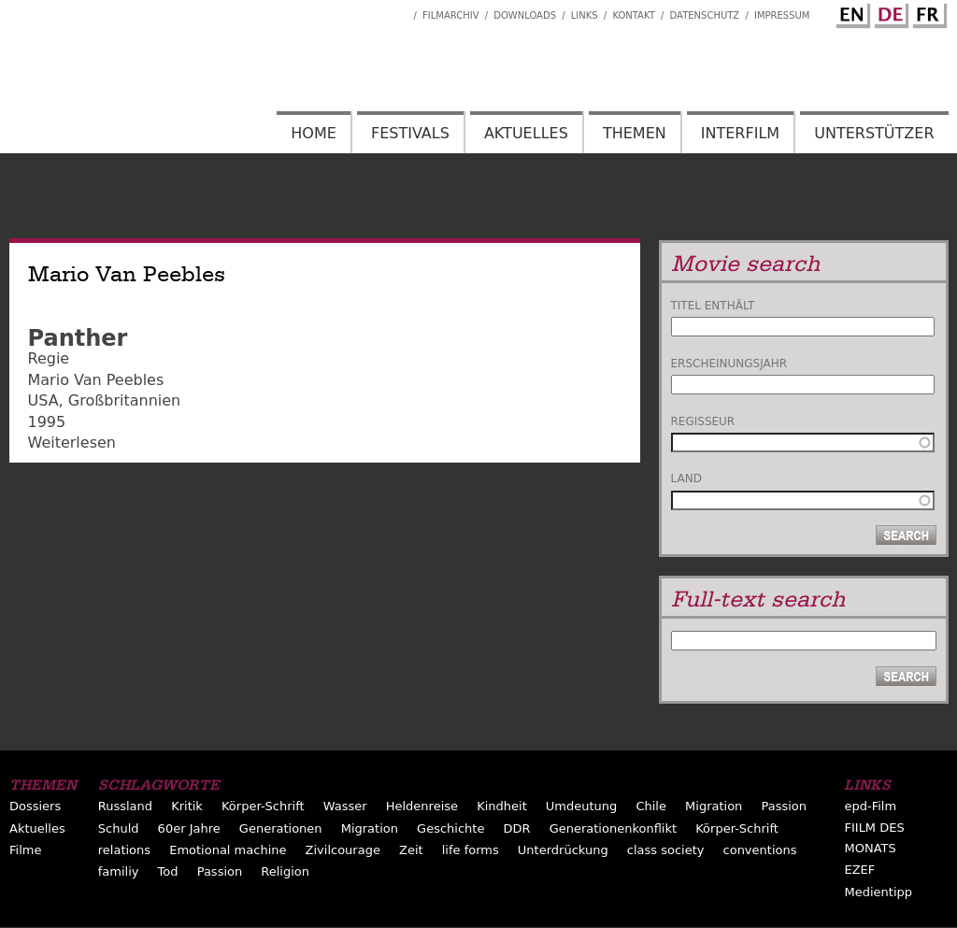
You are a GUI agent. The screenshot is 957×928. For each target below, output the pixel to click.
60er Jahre (189, 828)
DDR (517, 828)
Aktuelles (526, 133)
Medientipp (878, 892)
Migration (713, 806)
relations (124, 850)
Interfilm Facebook (399, 10)
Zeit (411, 850)
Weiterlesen (72, 442)
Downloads (524, 15)
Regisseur (703, 421)
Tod (168, 871)
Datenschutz (705, 15)
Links (584, 15)
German (889, 12)
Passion (784, 806)
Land (686, 478)
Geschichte (450, 828)
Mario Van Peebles (96, 380)
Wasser (345, 806)
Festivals (410, 133)
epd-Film (870, 806)
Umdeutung (582, 806)
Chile (651, 806)
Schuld (118, 828)
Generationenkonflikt (613, 828)
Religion (285, 871)
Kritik (187, 806)
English (850, 12)
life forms (470, 850)
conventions (760, 850)
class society (666, 850)
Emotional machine (227, 850)
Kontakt (633, 15)
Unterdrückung (563, 850)
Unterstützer (874, 133)
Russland (125, 806)
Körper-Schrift (263, 806)
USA (43, 400)
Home (313, 133)
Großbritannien (124, 400)
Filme (25, 850)
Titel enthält (713, 305)
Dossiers (35, 806)
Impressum (782, 15)
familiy (118, 871)
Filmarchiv (450, 15)
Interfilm (740, 133)
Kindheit (502, 806)
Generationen (280, 828)
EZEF (859, 870)
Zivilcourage (343, 850)
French (927, 12)
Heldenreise (422, 806)
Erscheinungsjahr (729, 363)
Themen (634, 133)
